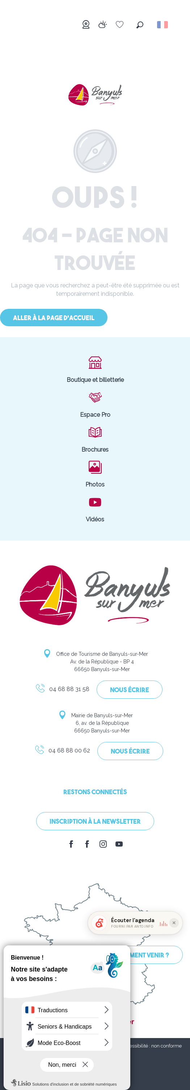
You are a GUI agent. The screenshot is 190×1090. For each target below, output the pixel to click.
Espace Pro (95, 404)
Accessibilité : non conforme (151, 1046)
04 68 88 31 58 (62, 690)
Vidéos (95, 508)
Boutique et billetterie (95, 369)
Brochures (95, 439)
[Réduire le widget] (174, 957)
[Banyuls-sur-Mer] (95, 95)
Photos (95, 474)
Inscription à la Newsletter (95, 822)
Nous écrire (129, 690)
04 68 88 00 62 (62, 751)
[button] (140, 25)
